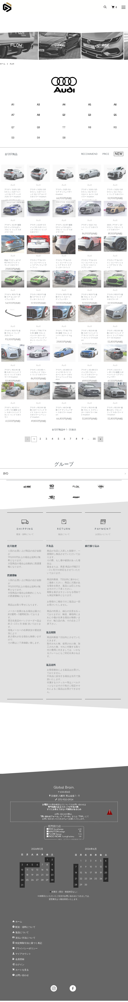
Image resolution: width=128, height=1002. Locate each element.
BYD (6, 474)
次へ (100, 440)
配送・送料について (21, 928)
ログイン (16, 966)
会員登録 (16, 960)
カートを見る (18, 971)
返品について (18, 934)
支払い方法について (21, 939)
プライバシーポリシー (23, 950)
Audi (12, 64)
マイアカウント (19, 955)
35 (94, 440)
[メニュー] (123, 7)
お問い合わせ (18, 976)
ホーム (3, 64)
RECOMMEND (89, 155)
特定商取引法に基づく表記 (25, 944)
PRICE (105, 155)
